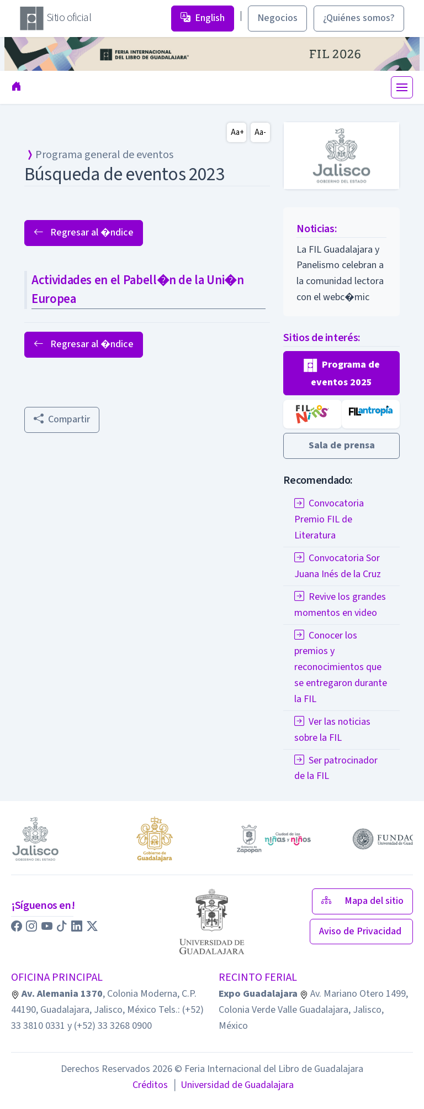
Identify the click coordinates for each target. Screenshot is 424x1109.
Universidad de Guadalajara (233, 1085)
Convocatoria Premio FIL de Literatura (329, 519)
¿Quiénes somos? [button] (359, 18)
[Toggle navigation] (402, 87)
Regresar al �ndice (84, 232)
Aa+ (237, 132)
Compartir (62, 419)
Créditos (150, 1085)
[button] (341, 373)
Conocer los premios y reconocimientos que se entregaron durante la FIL (340, 667)
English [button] (203, 18)
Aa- (260, 132)
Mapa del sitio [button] (362, 901)
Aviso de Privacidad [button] (361, 931)
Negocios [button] (277, 18)
